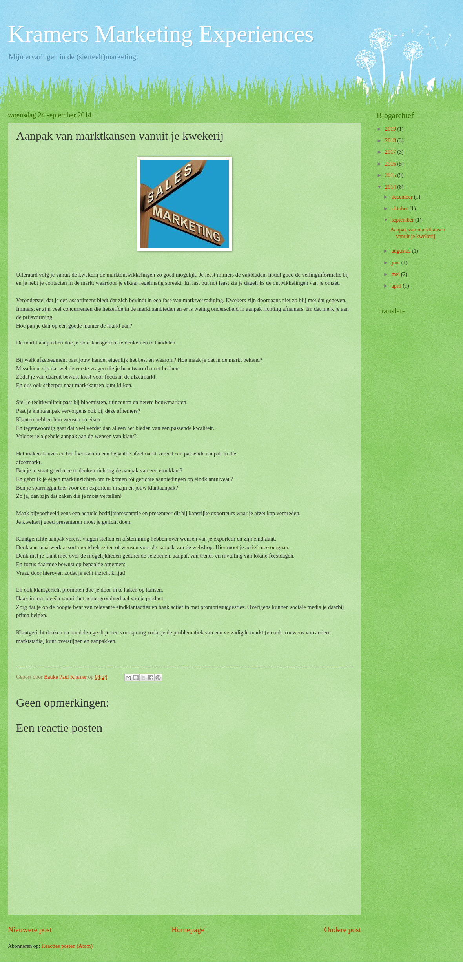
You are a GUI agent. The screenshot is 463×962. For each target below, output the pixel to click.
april (397, 286)
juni (396, 263)
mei (396, 274)
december (403, 197)
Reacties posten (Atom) (67, 946)
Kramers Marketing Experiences (161, 34)
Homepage (187, 930)
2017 (391, 152)
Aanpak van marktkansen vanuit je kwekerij (417, 233)
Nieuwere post (30, 930)
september (403, 220)
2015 (391, 175)
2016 (391, 164)
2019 (391, 129)
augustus (402, 251)
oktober (401, 208)
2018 (391, 141)
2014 (391, 187)
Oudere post (342, 930)
